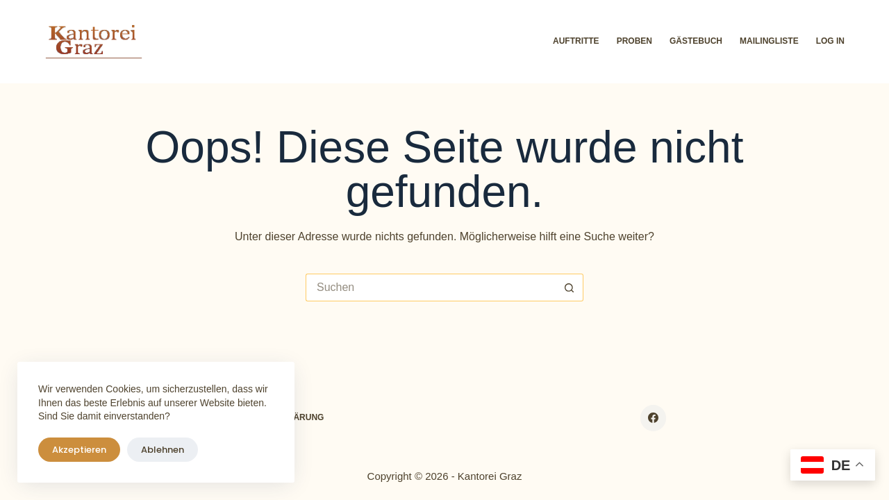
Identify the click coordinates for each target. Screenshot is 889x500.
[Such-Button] (569, 287)
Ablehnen (162, 449)
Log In (830, 41)
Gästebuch (696, 41)
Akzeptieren (79, 449)
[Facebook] (653, 418)
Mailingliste (769, 41)
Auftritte (576, 41)
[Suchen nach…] (431, 287)
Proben (634, 41)
